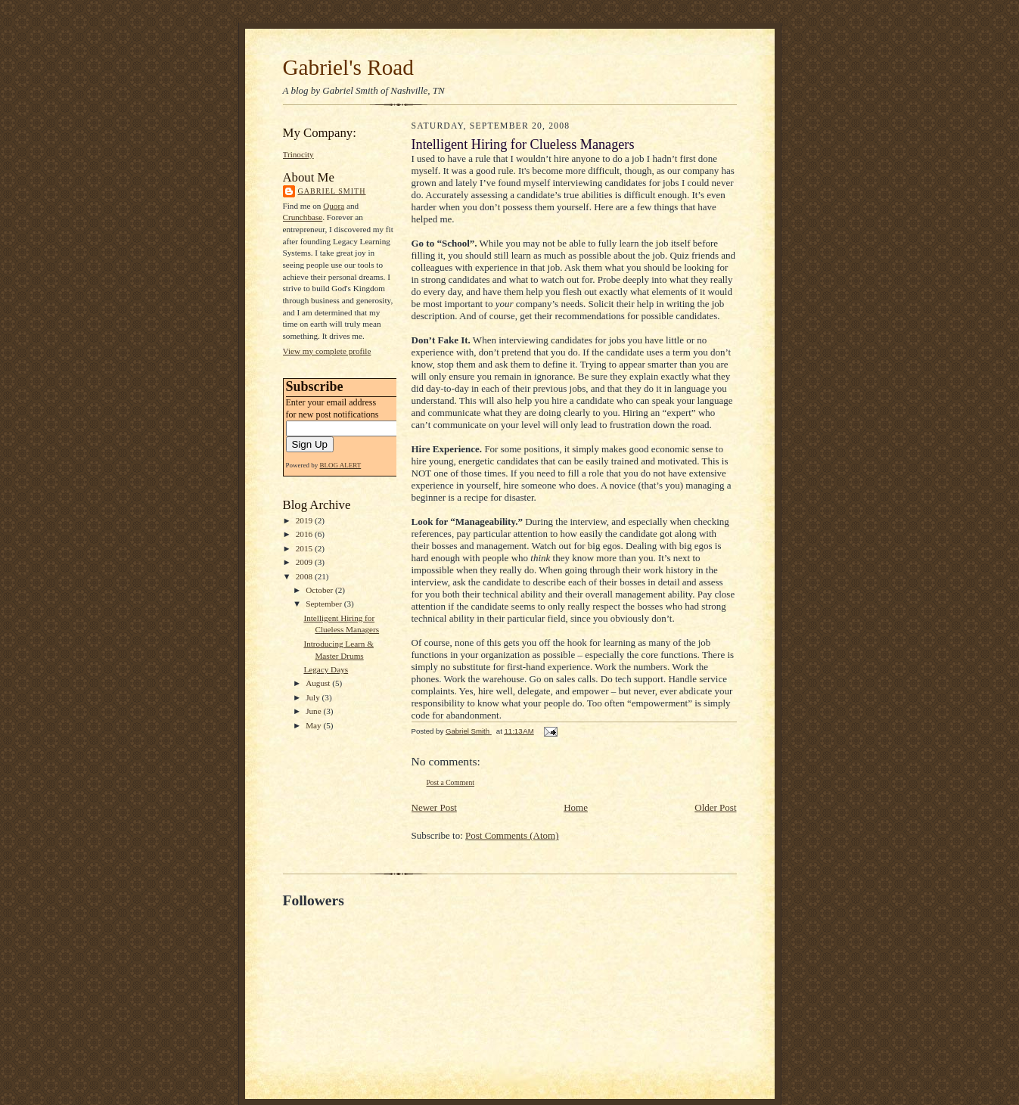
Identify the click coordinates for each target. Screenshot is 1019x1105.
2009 (305, 561)
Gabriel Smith (332, 191)
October (320, 589)
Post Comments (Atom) (512, 835)
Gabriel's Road (348, 67)
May (314, 725)
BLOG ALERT (341, 465)
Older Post (715, 807)
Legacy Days (325, 669)
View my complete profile (327, 350)
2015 (305, 548)
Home (576, 807)
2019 (305, 520)
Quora (333, 205)
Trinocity (298, 154)
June (314, 710)
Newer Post (434, 807)
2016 (305, 534)
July (314, 697)
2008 (305, 576)
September (325, 603)
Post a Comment (451, 782)
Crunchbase (303, 217)
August (319, 683)
